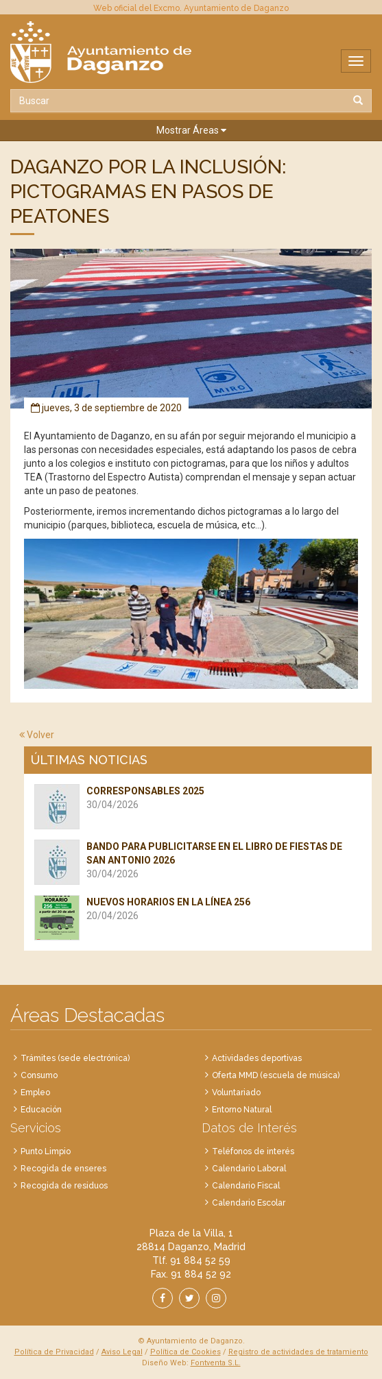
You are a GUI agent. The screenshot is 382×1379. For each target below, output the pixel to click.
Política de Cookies (185, 1351)
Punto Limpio (46, 1151)
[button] (191, 130)
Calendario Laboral (249, 1168)
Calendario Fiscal (246, 1186)
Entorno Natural (242, 1109)
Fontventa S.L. (216, 1362)
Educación (41, 1109)
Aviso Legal (122, 1351)
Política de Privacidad (54, 1351)
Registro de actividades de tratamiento (298, 1351)
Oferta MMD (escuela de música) (275, 1075)
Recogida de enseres (63, 1168)
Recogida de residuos (64, 1186)
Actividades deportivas (257, 1058)
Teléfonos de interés (253, 1151)
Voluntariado (236, 1092)
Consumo (39, 1075)
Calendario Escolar (248, 1203)
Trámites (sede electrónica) (75, 1058)
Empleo (35, 1092)
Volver (36, 734)
